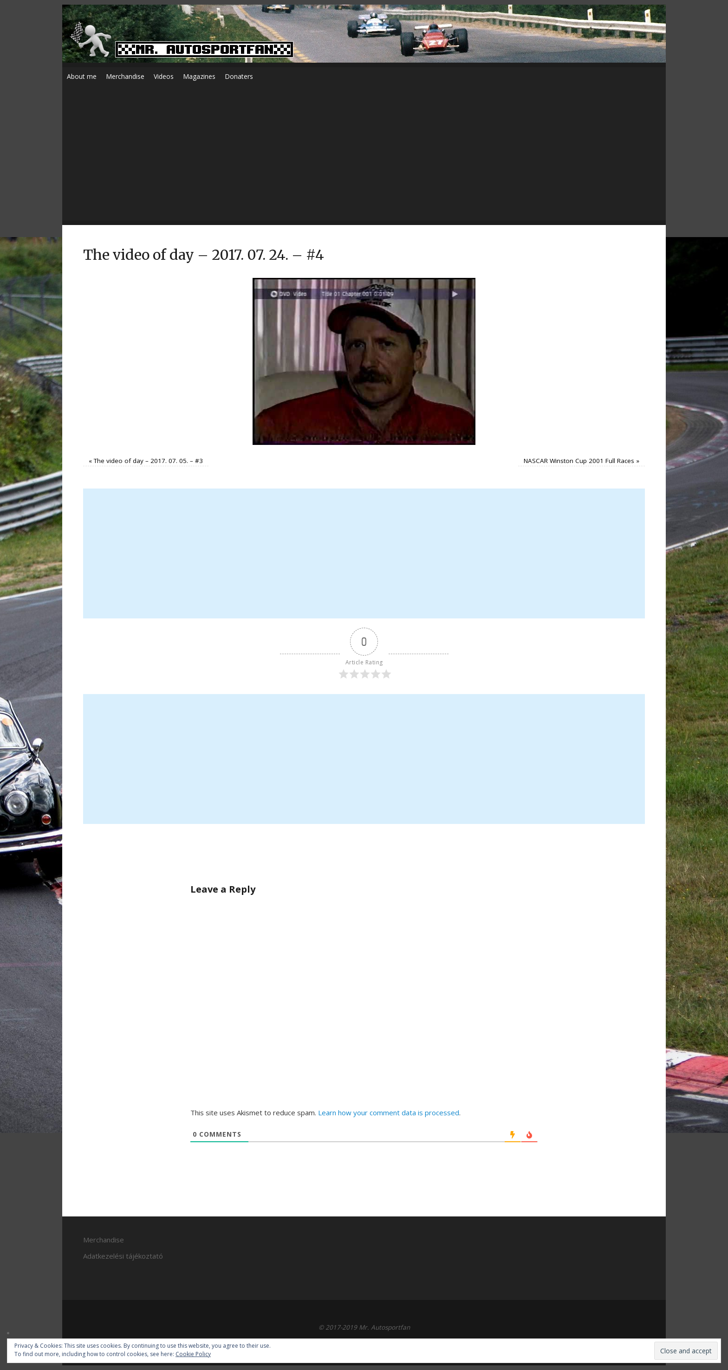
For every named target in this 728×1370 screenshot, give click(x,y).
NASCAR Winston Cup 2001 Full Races (579, 461)
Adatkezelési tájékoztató (123, 1256)
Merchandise (125, 76)
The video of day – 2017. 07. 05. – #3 (148, 461)
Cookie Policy (193, 1354)
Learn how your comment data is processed (388, 1112)
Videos (164, 76)
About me (82, 76)
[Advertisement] (364, 155)
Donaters (239, 76)
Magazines (199, 76)
